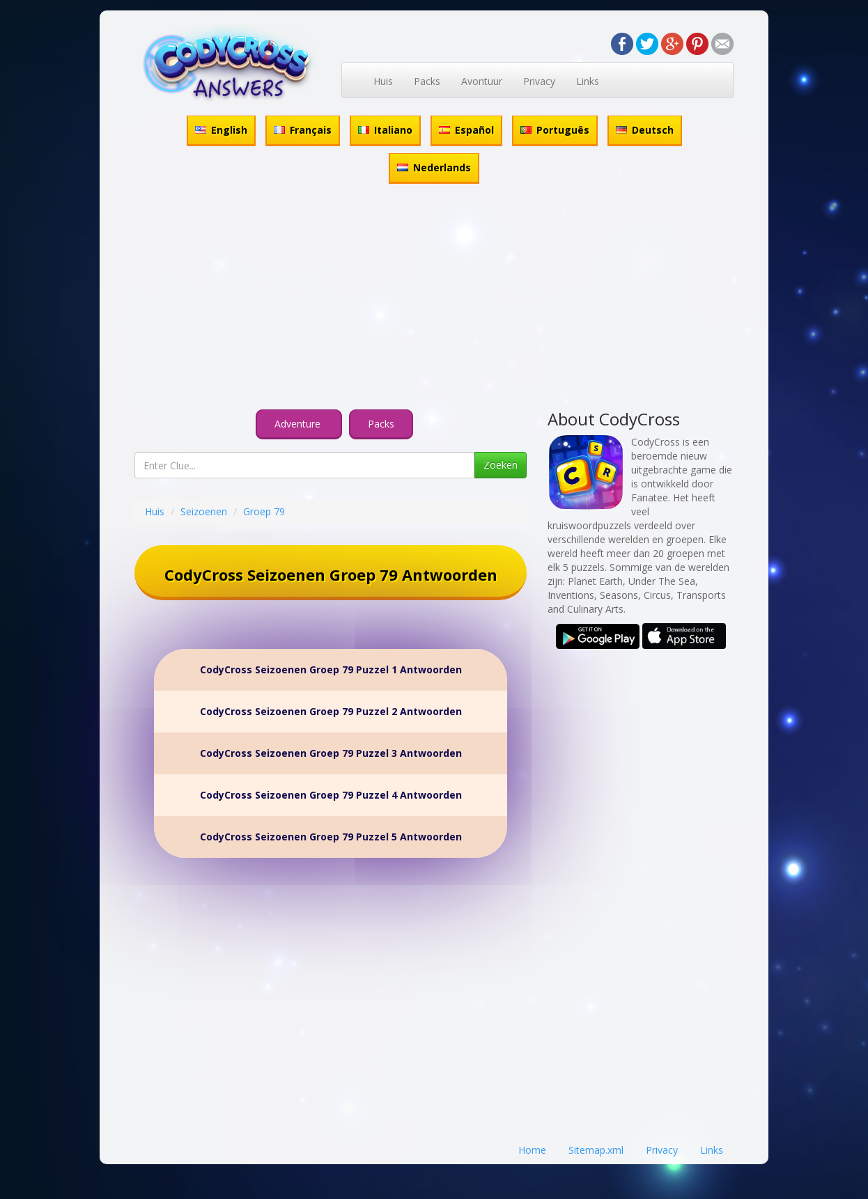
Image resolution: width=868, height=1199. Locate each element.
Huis (383, 81)
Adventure (298, 423)
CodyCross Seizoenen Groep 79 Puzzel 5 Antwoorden (331, 836)
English (221, 129)
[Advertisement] (434, 298)
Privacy (539, 81)
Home (532, 1150)
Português (554, 129)
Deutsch (645, 129)
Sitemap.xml (595, 1150)
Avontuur (481, 81)
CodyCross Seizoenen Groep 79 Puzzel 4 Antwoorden (331, 794)
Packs (427, 81)
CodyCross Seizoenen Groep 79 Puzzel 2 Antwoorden (331, 711)
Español (466, 129)
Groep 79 (264, 511)
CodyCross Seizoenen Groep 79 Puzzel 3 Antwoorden (331, 753)
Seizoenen (203, 511)
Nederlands (434, 167)
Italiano (385, 129)
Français (303, 129)
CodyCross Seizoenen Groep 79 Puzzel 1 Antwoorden (331, 669)
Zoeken (500, 464)
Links (587, 81)
